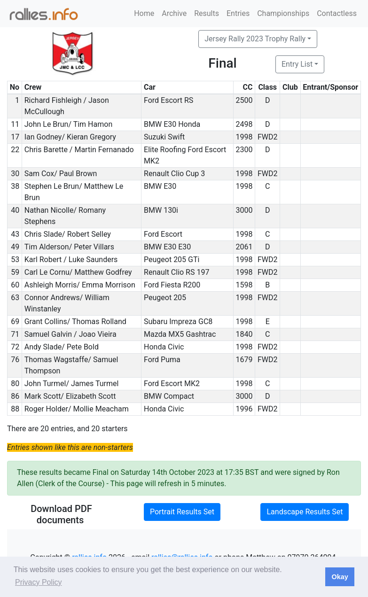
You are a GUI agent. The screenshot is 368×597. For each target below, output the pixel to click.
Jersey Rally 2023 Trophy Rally (254, 38)
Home (144, 13)
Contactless (337, 13)
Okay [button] (339, 577)
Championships (283, 13)
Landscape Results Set (304, 511)
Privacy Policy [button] (38, 582)
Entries (238, 13)
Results (206, 13)
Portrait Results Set (182, 511)
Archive (174, 13)
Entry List (297, 64)
